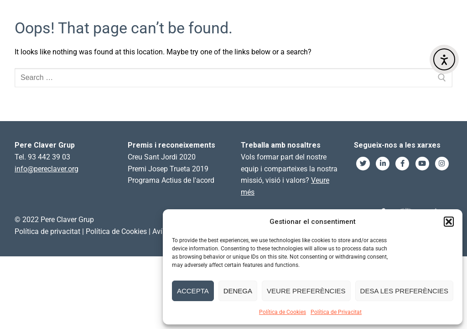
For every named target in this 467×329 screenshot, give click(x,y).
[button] (448, 221)
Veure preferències (306, 291)
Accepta (193, 291)
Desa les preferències (404, 291)
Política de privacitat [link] (47, 231)
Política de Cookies (282, 312)
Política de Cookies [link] (116, 231)
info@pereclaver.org (46, 168)
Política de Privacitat (336, 312)
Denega (237, 291)
